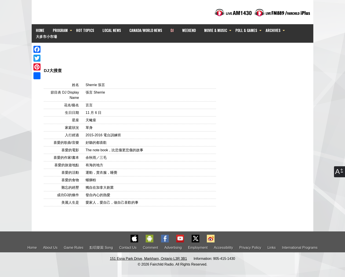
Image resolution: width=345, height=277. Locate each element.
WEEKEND (189, 30)
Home (32, 247)
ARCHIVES (273, 30)
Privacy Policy (250, 247)
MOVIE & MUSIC (215, 30)
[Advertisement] (176, 51)
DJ (172, 30)
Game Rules (73, 247)
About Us (50, 247)
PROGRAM (60, 30)
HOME (40, 30)
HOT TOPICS (85, 30)
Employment (198, 247)
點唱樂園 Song (102, 247)
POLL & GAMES (246, 30)
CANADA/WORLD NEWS (145, 30)
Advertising (173, 247)
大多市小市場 (46, 36)
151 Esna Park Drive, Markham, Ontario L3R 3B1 (148, 258)
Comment (150, 247)
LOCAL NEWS (112, 30)
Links (272, 247)
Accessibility (223, 247)
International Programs (300, 247)
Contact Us (128, 247)
